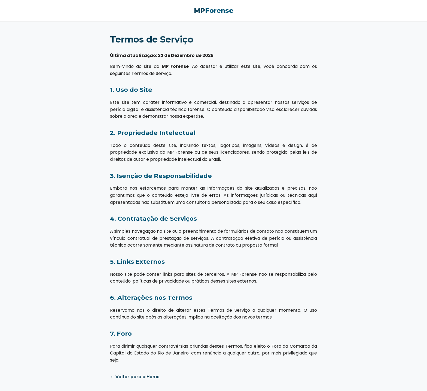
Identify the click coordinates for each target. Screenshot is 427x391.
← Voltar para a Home (135, 377)
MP (213, 10)
